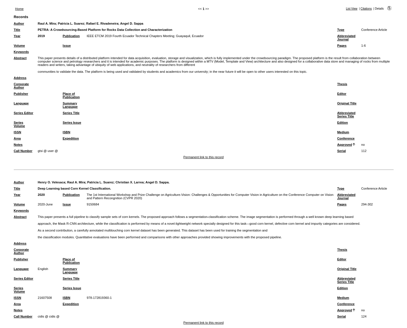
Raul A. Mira (47, 23)
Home (19, 8)
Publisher (21, 93)
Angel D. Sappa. (158, 182)
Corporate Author (21, 85)
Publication (71, 36)
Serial (341, 151)
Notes (18, 144)
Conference (346, 138)
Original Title (346, 103)
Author (19, 23)
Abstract (20, 58)
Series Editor (23, 113)
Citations (366, 8)
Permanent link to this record (203, 157)
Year (17, 36)
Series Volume (19, 124)
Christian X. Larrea (130, 182)
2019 (41, 36)
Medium (343, 132)
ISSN (17, 132)
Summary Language (70, 105)
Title (17, 29)
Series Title (71, 113)
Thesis (342, 84)
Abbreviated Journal (346, 37)
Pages (342, 45)
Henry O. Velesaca (51, 182)
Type (340, 29)
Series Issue (72, 122)
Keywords (21, 51)
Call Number (23, 151)
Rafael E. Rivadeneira (102, 23)
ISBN (66, 132)
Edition (342, 122)
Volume (19, 45)
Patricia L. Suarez (71, 23)
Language (21, 103)
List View (352, 8)
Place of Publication (71, 95)
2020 (41, 194)
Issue (67, 45)
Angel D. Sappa (131, 23)
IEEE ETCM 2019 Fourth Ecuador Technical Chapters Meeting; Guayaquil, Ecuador (145, 36)
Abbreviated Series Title (346, 114)
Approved (344, 144)
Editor (341, 93)
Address (20, 78)
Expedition (71, 138)
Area (17, 138)
